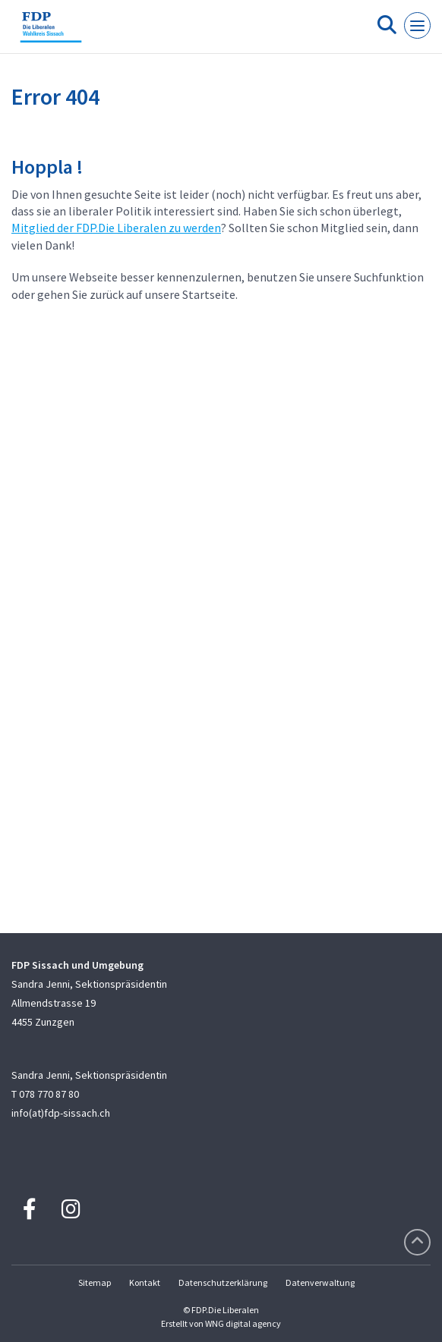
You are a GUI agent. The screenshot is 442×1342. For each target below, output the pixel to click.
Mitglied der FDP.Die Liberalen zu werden (116, 227)
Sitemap (94, 1282)
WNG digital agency (243, 1323)
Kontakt (144, 1282)
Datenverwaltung (320, 1282)
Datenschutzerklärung (222, 1282)
